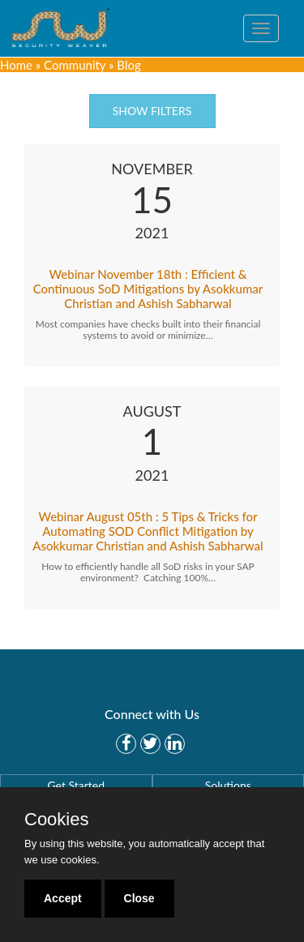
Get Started (76, 785)
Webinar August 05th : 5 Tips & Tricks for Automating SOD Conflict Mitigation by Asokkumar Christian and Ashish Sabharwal (147, 531)
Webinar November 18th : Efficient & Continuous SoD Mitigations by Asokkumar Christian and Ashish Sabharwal (148, 288)
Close (139, 898)
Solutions (228, 785)
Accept (63, 898)
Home (16, 65)
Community (74, 65)
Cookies (56, 819)
